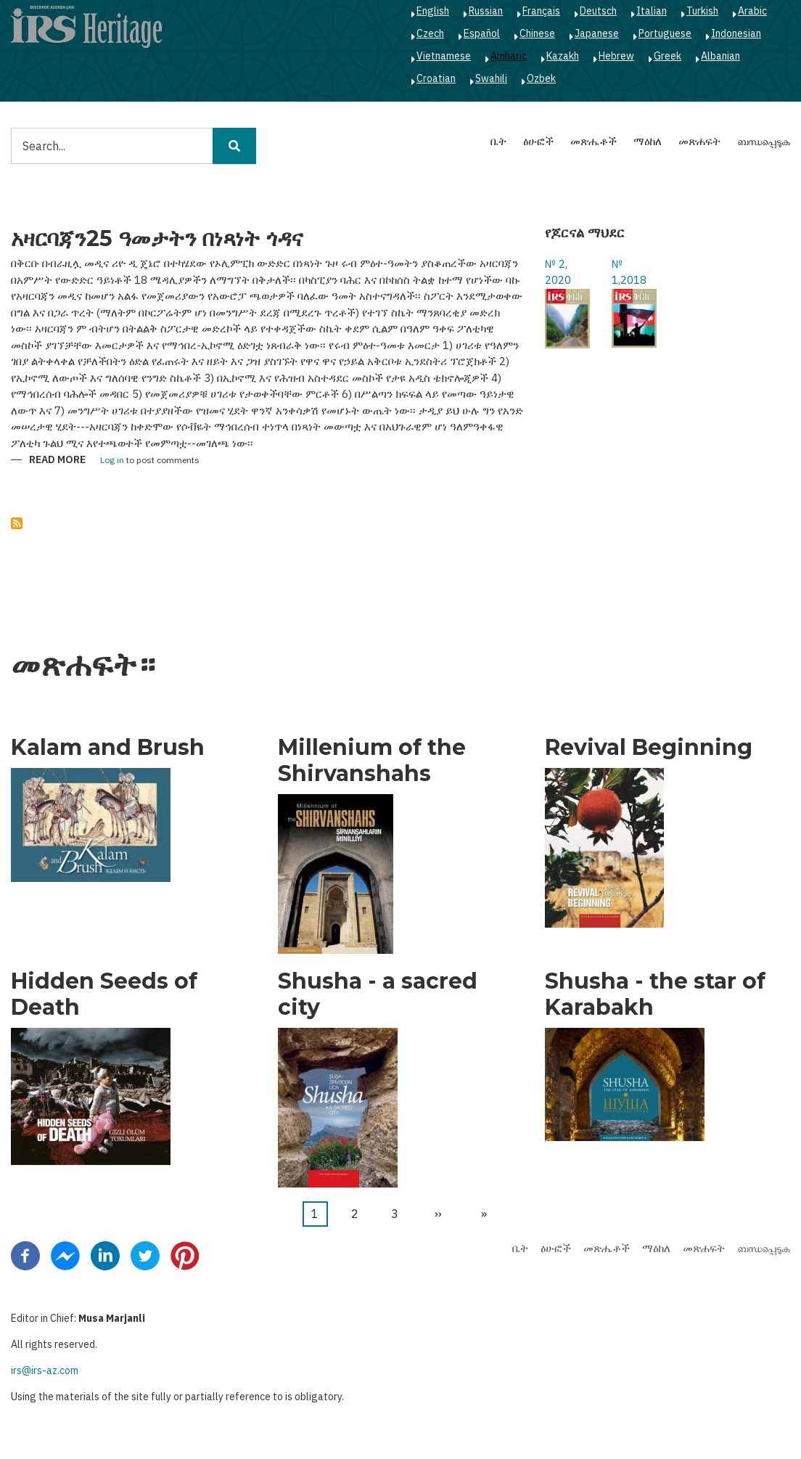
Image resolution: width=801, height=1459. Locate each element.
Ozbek (541, 78)
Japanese (597, 33)
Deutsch (598, 10)
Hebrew (616, 55)
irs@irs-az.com (44, 1370)
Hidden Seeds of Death (104, 994)
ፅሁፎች (538, 141)
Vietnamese (443, 55)
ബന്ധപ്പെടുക (763, 141)
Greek (667, 55)
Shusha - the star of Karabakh (655, 994)
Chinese (537, 33)
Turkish (702, 10)
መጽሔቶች (593, 141)
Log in (112, 460)
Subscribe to (16, 523)
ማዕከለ (647, 141)
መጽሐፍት (699, 141)
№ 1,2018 (629, 272)
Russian (486, 10)
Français (541, 10)
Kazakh (562, 55)
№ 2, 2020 (558, 272)
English (432, 10)
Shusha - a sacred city (377, 994)
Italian (651, 10)
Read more (57, 460)
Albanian (720, 55)
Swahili (491, 78)
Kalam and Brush (108, 748)
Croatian (436, 78)
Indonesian (736, 33)
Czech (430, 33)
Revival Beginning (648, 748)
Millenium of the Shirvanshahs (372, 761)
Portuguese (664, 33)
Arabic (752, 10)
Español (482, 33)
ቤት (498, 141)
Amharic (508, 55)
